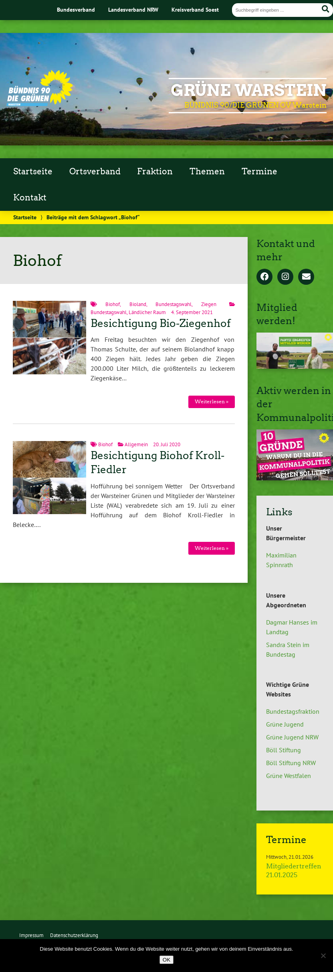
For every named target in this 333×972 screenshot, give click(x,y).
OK (166, 960)
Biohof (112, 304)
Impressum (31, 935)
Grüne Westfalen (288, 776)
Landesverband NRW (133, 9)
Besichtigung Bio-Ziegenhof (160, 323)
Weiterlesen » (211, 401)
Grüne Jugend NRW (292, 737)
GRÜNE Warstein (249, 90)
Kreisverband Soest (195, 9)
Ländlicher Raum (147, 312)
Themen (207, 171)
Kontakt (29, 197)
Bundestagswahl (173, 304)
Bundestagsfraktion (292, 711)
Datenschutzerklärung (74, 935)
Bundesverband (76, 9)
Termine (259, 171)
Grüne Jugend (285, 724)
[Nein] (323, 956)
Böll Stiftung (283, 750)
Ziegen (208, 304)
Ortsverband (95, 171)
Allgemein (136, 444)
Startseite (32, 171)
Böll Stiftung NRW (291, 763)
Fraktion (155, 171)
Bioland (137, 304)
